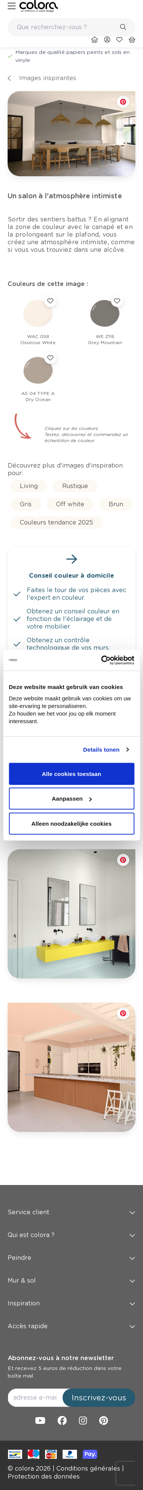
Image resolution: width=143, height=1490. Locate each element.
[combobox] (71, 27)
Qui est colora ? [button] (71, 1235)
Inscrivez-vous (99, 1397)
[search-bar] (66, 27)
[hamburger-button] (12, 6)
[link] (38, 6)
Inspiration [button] (71, 1303)
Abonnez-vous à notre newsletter (61, 1358)
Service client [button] (71, 1212)
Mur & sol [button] (71, 1280)
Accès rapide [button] (71, 1326)
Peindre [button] (71, 1257)
